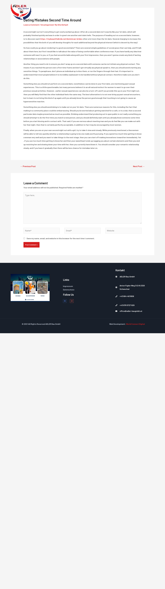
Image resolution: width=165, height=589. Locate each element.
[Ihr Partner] (21, 11)
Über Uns (117, 11)
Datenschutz (68, 290)
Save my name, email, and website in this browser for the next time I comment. (61, 238)
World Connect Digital (135, 324)
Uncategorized (47, 25)
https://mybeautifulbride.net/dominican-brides (61, 39)
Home (82, 11)
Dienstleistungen (98, 11)
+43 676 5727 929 (127, 305)
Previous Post (28, 166)
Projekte (130, 11)
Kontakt (144, 11)
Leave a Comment (31, 25)
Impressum (68, 286)
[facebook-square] (66, 301)
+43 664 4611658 (127, 296)
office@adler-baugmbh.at (131, 311)
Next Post (139, 166)
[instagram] (73, 301)
